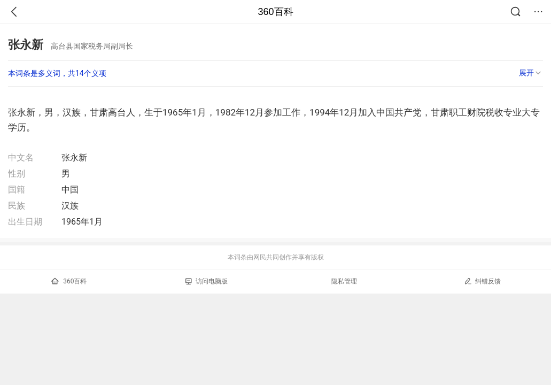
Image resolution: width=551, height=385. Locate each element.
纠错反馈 (482, 281)
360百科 (275, 11)
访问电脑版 (206, 281)
